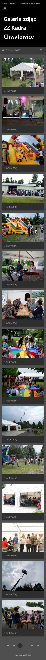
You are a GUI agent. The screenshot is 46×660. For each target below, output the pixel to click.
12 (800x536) (10, 633)
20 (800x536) (10, 323)
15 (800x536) (10, 478)
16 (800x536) (10, 517)
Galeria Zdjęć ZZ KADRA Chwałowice (21, 3)
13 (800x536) (10, 594)
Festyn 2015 (14, 50)
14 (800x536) (10, 555)
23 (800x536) (10, 168)
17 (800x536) (10, 439)
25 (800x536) (10, 129)
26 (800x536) (10, 90)
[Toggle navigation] (4, 8)
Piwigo (28, 655)
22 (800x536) (10, 245)
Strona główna (3, 50)
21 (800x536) (10, 284)
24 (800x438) (10, 207)
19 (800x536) (10, 362)
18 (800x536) (10, 400)
